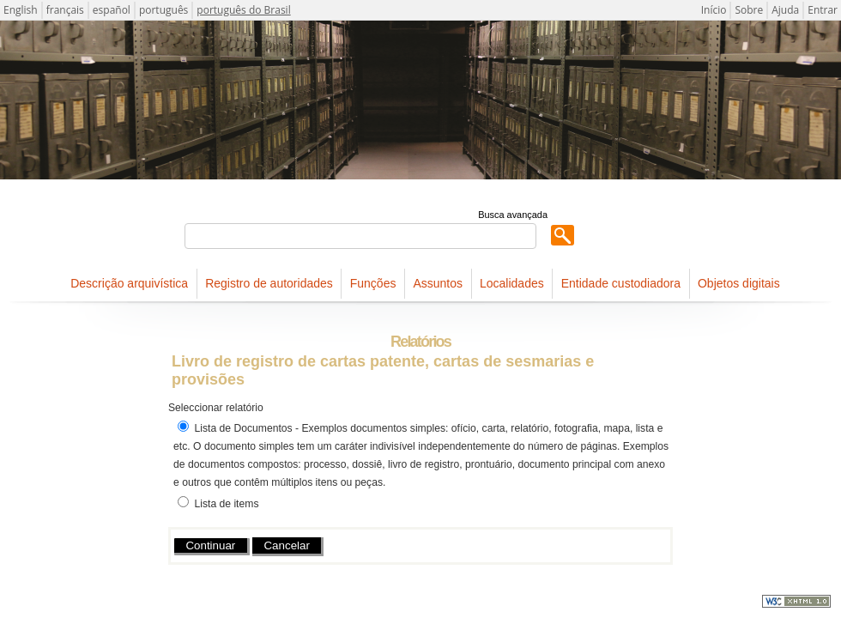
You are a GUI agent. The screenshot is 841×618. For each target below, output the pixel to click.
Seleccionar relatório (215, 408)
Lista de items (226, 504)
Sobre (749, 10)
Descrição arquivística (129, 283)
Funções (373, 283)
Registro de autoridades (269, 283)
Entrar (823, 10)
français (65, 10)
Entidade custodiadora (621, 283)
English (20, 10)
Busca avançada (513, 214)
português (163, 10)
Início (714, 10)
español (111, 10)
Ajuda (785, 10)
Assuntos (438, 283)
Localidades (512, 283)
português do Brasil (243, 10)
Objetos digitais (739, 283)
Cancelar (286, 545)
